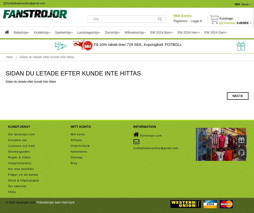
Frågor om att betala (23, 174)
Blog (74, 163)
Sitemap (77, 157)
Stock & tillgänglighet (23, 180)
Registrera (180, 21)
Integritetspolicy (20, 163)
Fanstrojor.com (147, 135)
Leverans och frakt (22, 145)
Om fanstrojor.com (21, 134)
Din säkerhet (17, 186)
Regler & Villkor (19, 157)
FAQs (12, 191)
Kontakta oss (17, 140)
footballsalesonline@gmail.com (24, 3)
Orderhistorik (80, 145)
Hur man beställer (21, 168)
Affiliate (76, 140)
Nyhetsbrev (79, 151)
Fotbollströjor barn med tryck (56, 202)
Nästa (237, 96)
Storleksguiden (19, 151)
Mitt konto (182, 16)
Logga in (196, 21)
